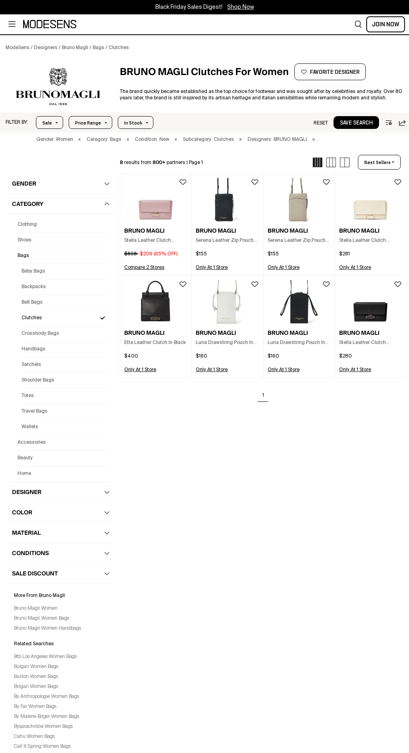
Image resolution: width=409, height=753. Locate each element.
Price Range (88, 123)
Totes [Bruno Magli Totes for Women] (28, 395)
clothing (27, 224)
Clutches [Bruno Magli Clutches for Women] (32, 318)
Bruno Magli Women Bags (41, 618)
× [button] (79, 139)
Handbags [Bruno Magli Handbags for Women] (34, 349)
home (24, 473)
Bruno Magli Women (36, 608)
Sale (47, 123)
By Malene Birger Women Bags (46, 716)
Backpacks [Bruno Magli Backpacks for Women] (34, 287)
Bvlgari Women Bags (36, 686)
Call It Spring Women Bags (42, 746)
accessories (32, 442)
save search (356, 123)
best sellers (377, 162)
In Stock (133, 123)
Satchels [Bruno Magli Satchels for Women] (31, 364)
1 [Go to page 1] (263, 395)
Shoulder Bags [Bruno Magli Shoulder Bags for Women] (38, 380)
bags (23, 255)
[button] (358, 24)
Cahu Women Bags (34, 736)
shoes (25, 240)
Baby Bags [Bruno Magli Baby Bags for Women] (33, 271)
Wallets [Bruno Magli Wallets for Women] (30, 427)
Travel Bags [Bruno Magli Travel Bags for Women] (35, 411)
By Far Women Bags (35, 706)
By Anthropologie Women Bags (46, 696)
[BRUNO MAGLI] (58, 86)
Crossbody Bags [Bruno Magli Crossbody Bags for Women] (40, 333)
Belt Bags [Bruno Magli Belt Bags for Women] (32, 302)
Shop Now (240, 7)
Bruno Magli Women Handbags (47, 628)
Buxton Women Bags (36, 676)
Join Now (385, 24)
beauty (25, 458)
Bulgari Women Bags (36, 666)
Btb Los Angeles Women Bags (45, 656)
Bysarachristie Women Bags (43, 726)
